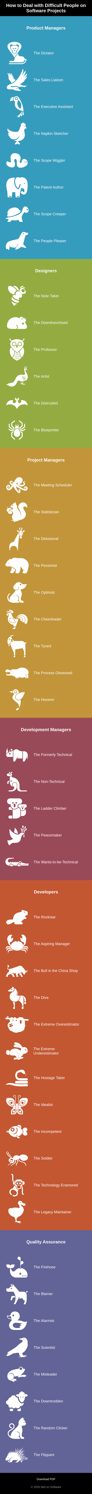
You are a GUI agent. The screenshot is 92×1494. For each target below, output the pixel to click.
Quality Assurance (46, 1242)
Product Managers (46, 28)
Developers (46, 892)
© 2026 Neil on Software (46, 1487)
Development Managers (46, 730)
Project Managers (45, 460)
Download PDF (46, 1479)
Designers (46, 270)
